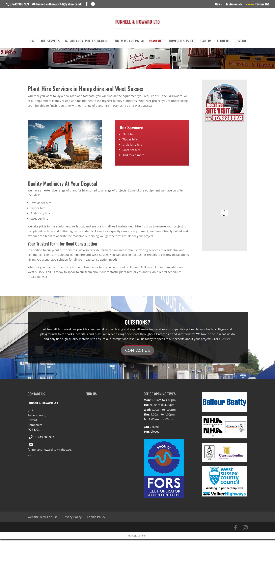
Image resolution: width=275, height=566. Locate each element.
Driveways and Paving (128, 41)
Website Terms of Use (42, 517)
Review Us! (257, 4)
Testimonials (234, 4)
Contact (240, 41)
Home (32, 41)
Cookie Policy (96, 517)
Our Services (50, 41)
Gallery (206, 41)
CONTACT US (137, 350)
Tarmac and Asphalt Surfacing (86, 41)
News (218, 4)
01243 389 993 (44, 437)
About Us (223, 41)
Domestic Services (182, 41)
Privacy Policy (72, 517)
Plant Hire (156, 41)
